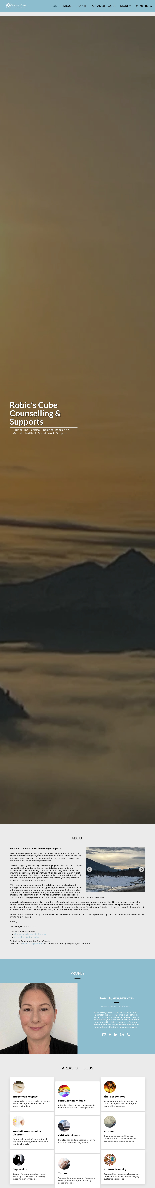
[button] (136, 6)
